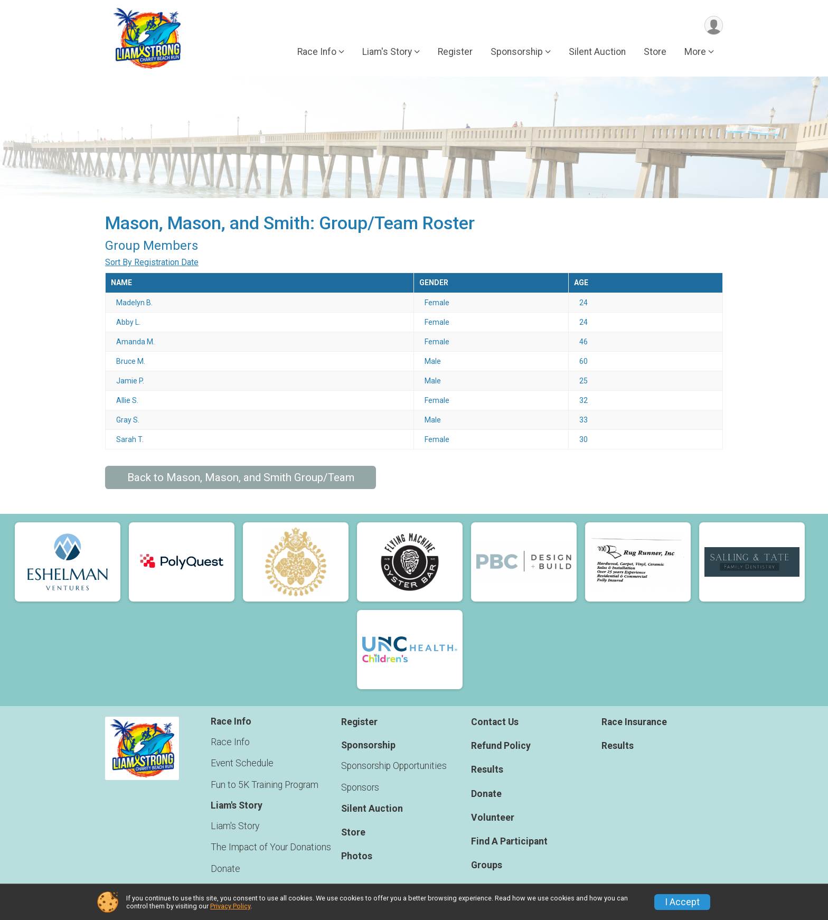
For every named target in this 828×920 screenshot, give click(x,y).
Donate (225, 868)
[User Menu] (713, 25)
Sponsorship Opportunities (394, 766)
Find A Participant (509, 841)
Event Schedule (242, 763)
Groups (486, 865)
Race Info (230, 742)
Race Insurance (634, 722)
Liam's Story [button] (387, 52)
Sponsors (360, 787)
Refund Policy (501, 745)
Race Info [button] (316, 52)
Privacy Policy (230, 906)
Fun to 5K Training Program (264, 785)
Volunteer (492, 817)
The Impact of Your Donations (271, 847)
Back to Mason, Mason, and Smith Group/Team (240, 477)
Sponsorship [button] (517, 52)
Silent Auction (597, 52)
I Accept (682, 902)
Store (655, 52)
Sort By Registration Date (152, 262)
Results (487, 770)
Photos (356, 856)
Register (455, 52)
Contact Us (495, 722)
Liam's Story (235, 826)
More (695, 52)
